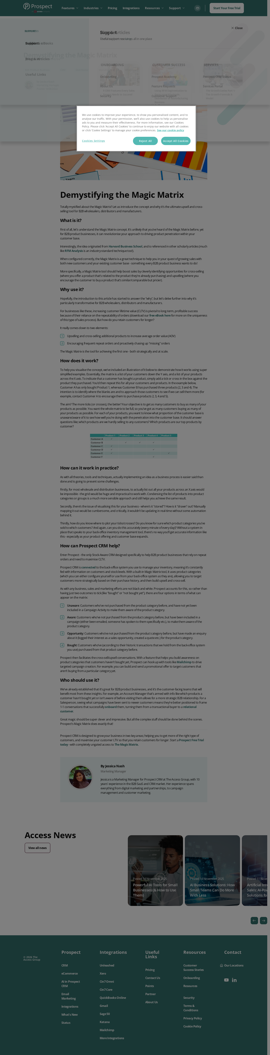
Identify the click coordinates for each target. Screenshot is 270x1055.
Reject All (145, 141)
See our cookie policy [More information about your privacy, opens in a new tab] (170, 130)
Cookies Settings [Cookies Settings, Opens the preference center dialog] (93, 140)
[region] (136, 129)
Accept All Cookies (176, 141)
